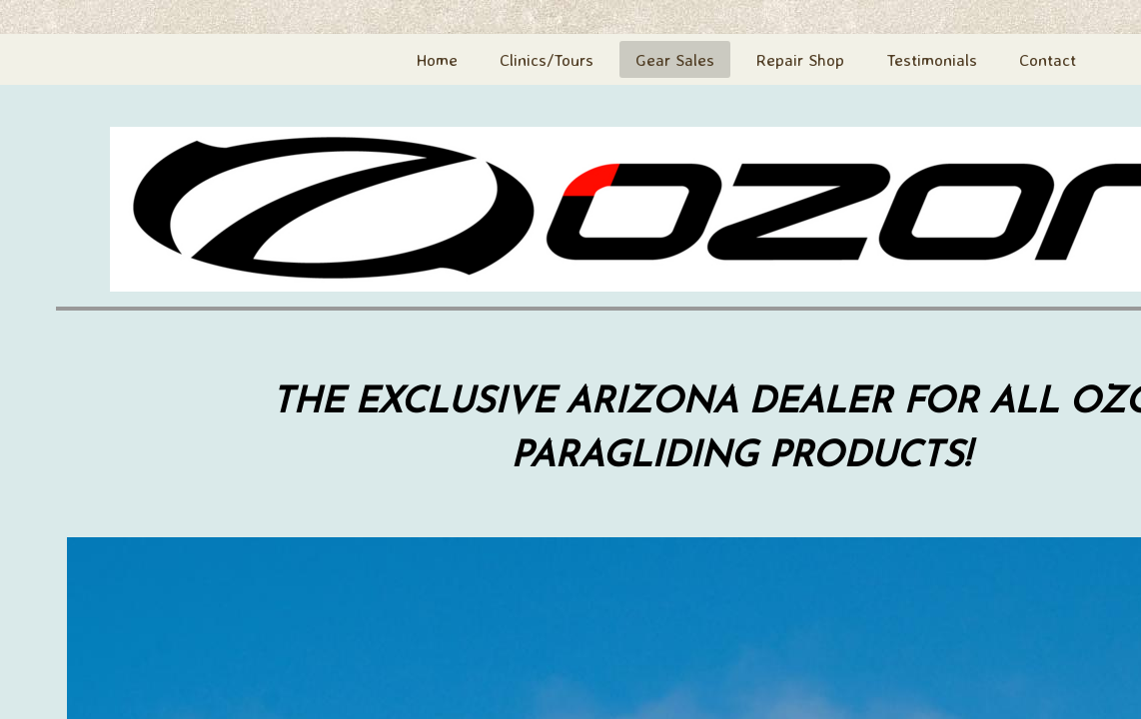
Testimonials (931, 59)
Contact (1047, 59)
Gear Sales (674, 59)
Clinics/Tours (546, 59)
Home (437, 59)
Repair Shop (800, 59)
